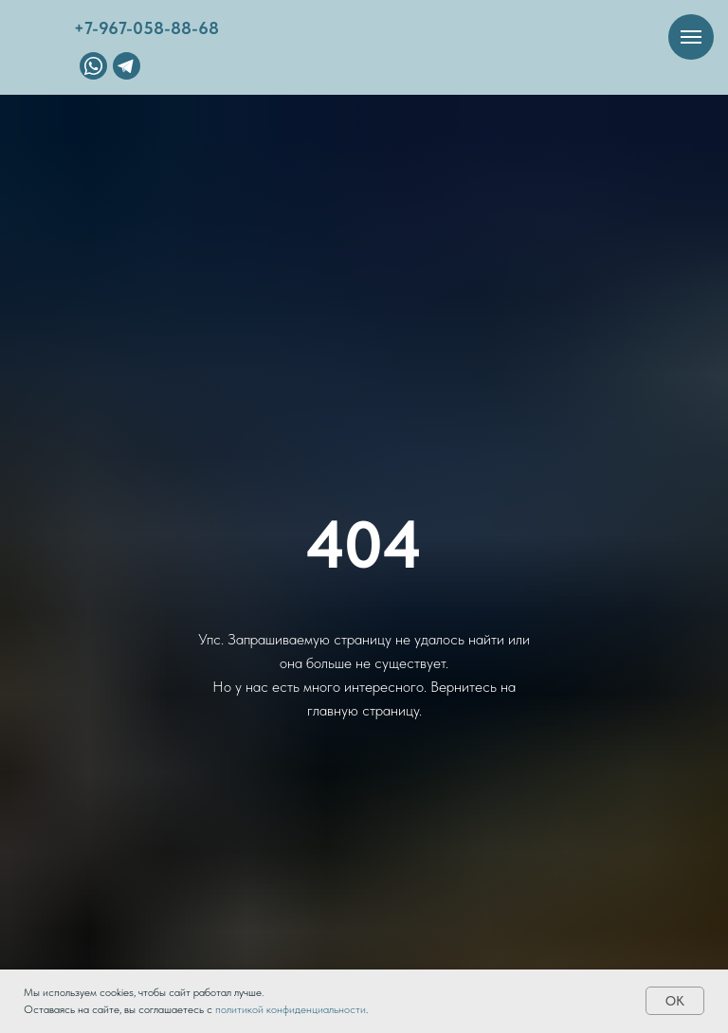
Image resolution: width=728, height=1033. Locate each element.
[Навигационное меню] (691, 37)
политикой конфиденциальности (290, 1009)
